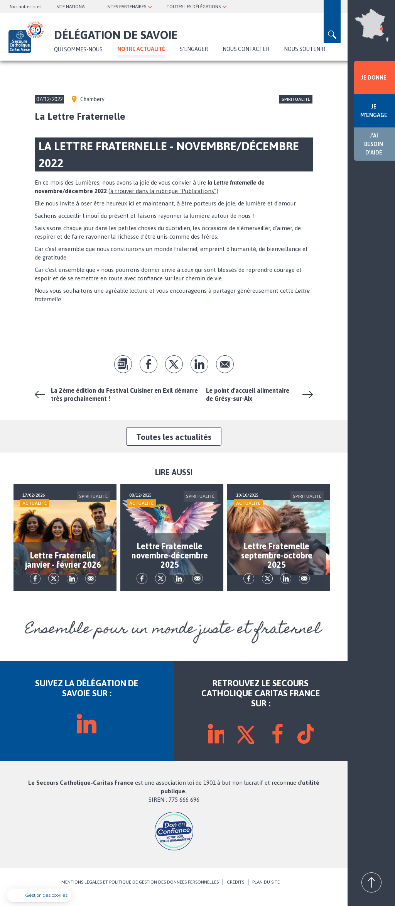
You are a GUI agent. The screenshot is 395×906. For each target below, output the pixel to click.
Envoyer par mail (225, 364)
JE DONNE (374, 78)
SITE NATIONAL (71, 6)
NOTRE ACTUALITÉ (141, 49)
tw (174, 364)
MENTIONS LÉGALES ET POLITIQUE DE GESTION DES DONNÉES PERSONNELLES (140, 891)
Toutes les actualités (173, 436)
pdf (123, 364)
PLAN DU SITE (266, 891)
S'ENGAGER (194, 49)
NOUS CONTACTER (246, 49)
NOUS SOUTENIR (304, 49)
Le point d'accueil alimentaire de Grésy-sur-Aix (247, 394)
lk (199, 364)
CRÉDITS (235, 891)
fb (148, 364)
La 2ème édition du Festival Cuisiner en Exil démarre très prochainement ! (124, 394)
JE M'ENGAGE (373, 110)
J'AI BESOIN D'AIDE (373, 144)
